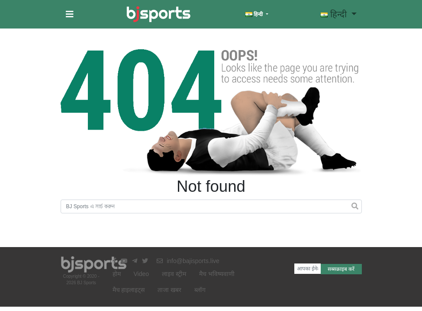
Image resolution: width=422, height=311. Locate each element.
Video (141, 273)
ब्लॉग (200, 289)
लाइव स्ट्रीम (174, 273)
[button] (70, 14)
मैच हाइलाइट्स (129, 289)
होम (117, 273)
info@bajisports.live (188, 260)
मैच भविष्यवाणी (217, 273)
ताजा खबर (169, 289)
